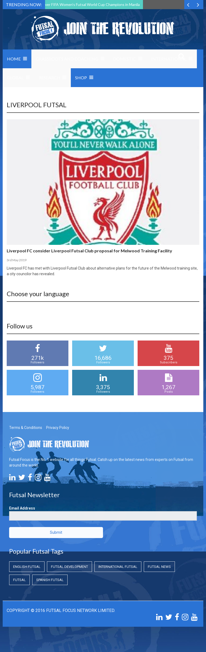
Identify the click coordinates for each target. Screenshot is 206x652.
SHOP (81, 77)
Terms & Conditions (25, 427)
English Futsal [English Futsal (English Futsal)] (27, 567)
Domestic (124, 58)
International (168, 58)
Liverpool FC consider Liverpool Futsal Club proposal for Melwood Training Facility (89, 250)
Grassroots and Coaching (67, 58)
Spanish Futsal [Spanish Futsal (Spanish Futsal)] (50, 580)
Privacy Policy (57, 427)
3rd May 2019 (17, 260)
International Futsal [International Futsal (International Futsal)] (117, 567)
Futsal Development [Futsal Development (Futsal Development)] (69, 567)
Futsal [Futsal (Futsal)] (19, 580)
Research (49, 77)
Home (14, 58)
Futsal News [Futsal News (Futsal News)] (159, 567)
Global (15, 77)
